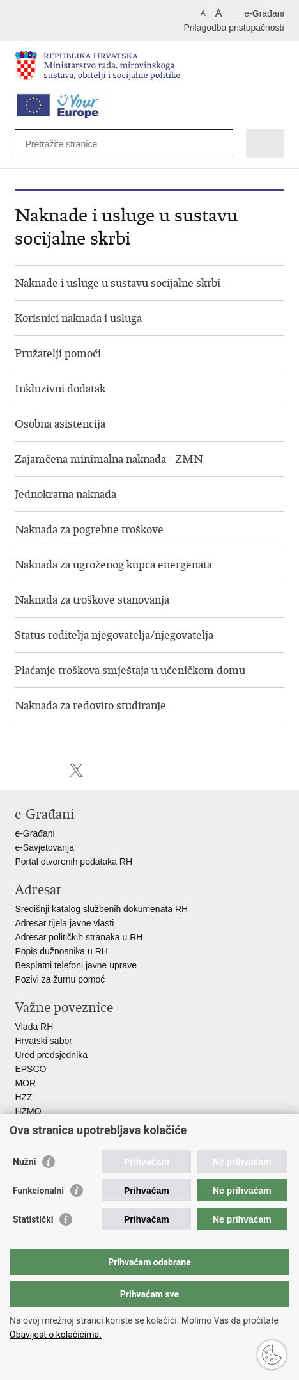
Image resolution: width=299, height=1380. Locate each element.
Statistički (33, 1219)
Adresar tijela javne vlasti (64, 923)
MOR (25, 1083)
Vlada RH (34, 1027)
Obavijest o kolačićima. (56, 1334)
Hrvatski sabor (43, 1041)
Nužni (24, 1162)
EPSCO (30, 1069)
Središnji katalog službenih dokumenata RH (101, 909)
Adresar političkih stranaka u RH (78, 937)
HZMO (28, 1111)
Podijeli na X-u (76, 770)
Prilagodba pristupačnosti (233, 27)
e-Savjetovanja (44, 847)
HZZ (23, 1097)
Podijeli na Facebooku (49, 770)
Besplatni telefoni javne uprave (76, 965)
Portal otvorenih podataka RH (75, 861)
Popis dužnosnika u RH (61, 951)
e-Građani (264, 13)
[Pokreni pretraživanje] (220, 143)
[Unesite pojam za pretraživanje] (71, 143)
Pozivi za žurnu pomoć (60, 979)
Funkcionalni (38, 1190)
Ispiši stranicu (21, 770)
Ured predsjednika (51, 1055)
